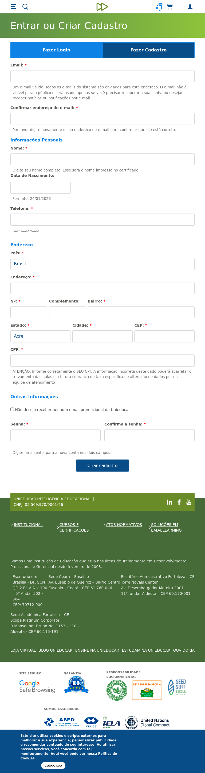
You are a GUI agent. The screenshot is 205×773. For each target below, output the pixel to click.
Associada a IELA (112, 722)
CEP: (140, 325)
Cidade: (82, 325)
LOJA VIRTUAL (23, 650)
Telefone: (21, 208)
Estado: (19, 325)
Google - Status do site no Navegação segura (37, 686)
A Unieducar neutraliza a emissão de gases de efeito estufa (117, 690)
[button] (14, 7)
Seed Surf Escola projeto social (177, 690)
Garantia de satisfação (76, 685)
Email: (18, 65)
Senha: (19, 424)
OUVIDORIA (184, 650)
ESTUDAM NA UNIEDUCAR (146, 650)
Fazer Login (56, 50)
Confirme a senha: (125, 424)
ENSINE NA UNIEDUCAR (97, 650)
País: (17, 253)
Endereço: (22, 277)
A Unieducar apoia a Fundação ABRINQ (148, 690)
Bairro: (96, 301)
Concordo (53, 765)
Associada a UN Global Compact (147, 722)
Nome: (18, 148)
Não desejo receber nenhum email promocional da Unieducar (70, 410)
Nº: (15, 301)
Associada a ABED (62, 722)
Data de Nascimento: (32, 175)
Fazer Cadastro (149, 50)
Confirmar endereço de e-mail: (44, 108)
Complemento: (64, 301)
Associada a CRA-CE (91, 722)
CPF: (16, 349)
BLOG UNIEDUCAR (55, 650)
